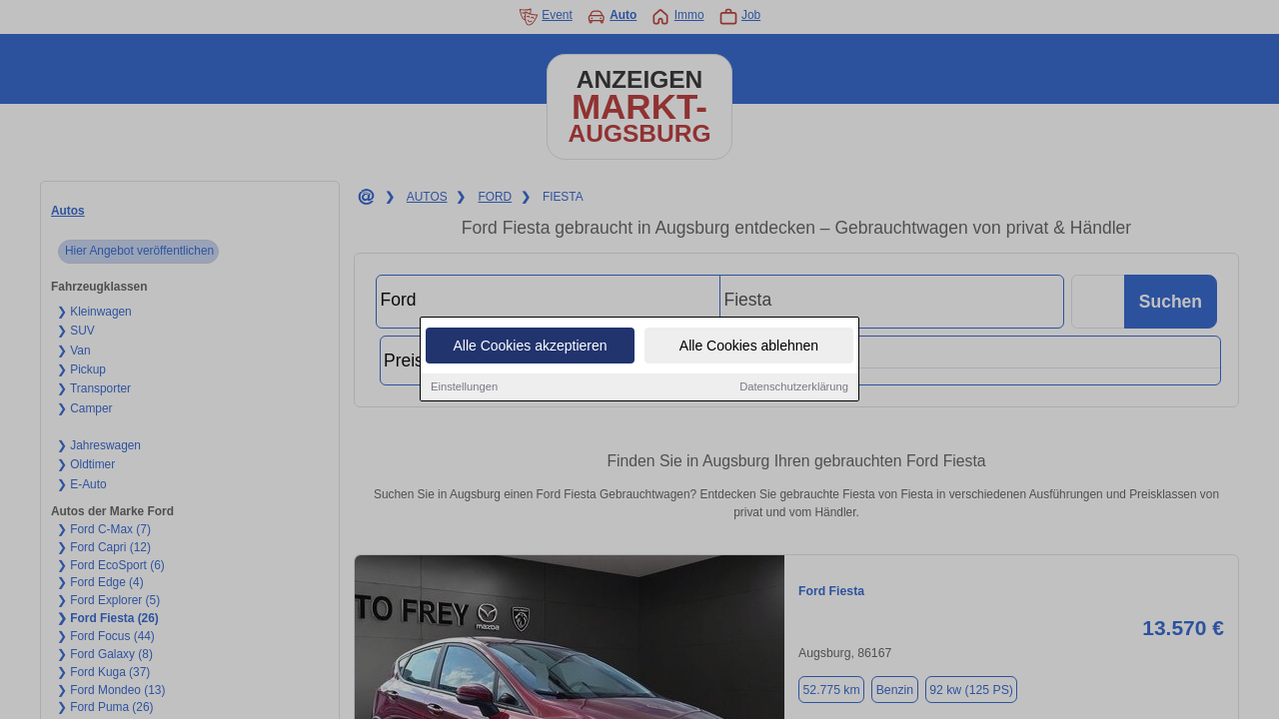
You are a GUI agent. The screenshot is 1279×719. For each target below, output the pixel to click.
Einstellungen (464, 388)
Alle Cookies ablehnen (748, 348)
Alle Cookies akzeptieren (530, 348)
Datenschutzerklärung (793, 388)
